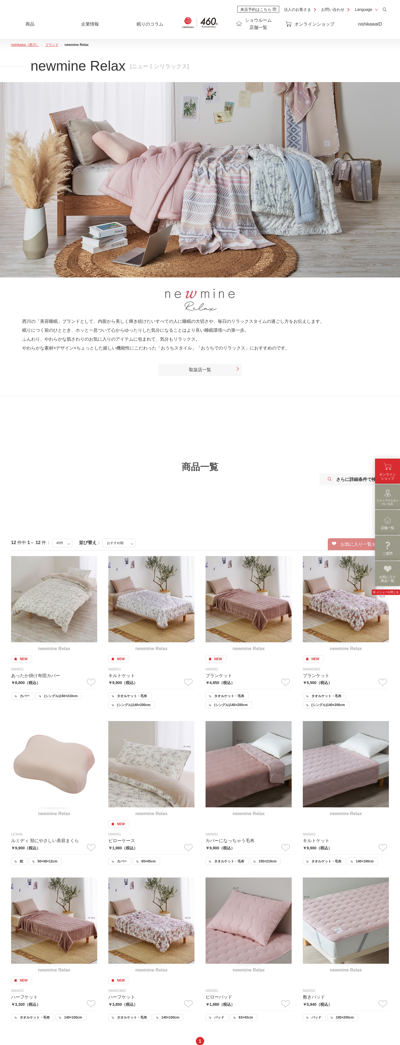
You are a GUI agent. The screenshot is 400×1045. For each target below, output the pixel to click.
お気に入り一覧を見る (358, 544)
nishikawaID (370, 24)
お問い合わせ (332, 9)
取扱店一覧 (214, 370)
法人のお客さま (297, 9)
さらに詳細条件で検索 (354, 479)
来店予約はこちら (258, 9)
